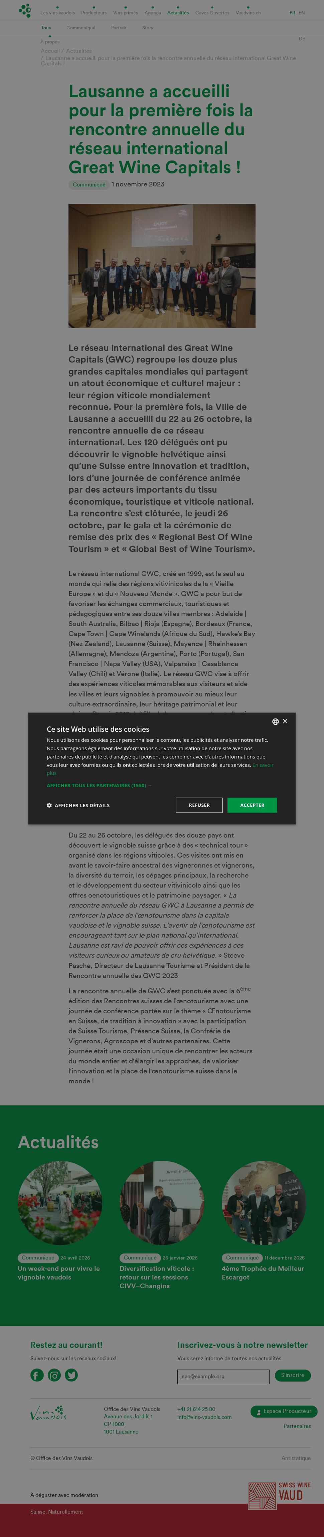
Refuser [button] (199, 805)
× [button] (284, 721)
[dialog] (162, 768)
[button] (162, 785)
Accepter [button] (252, 805)
